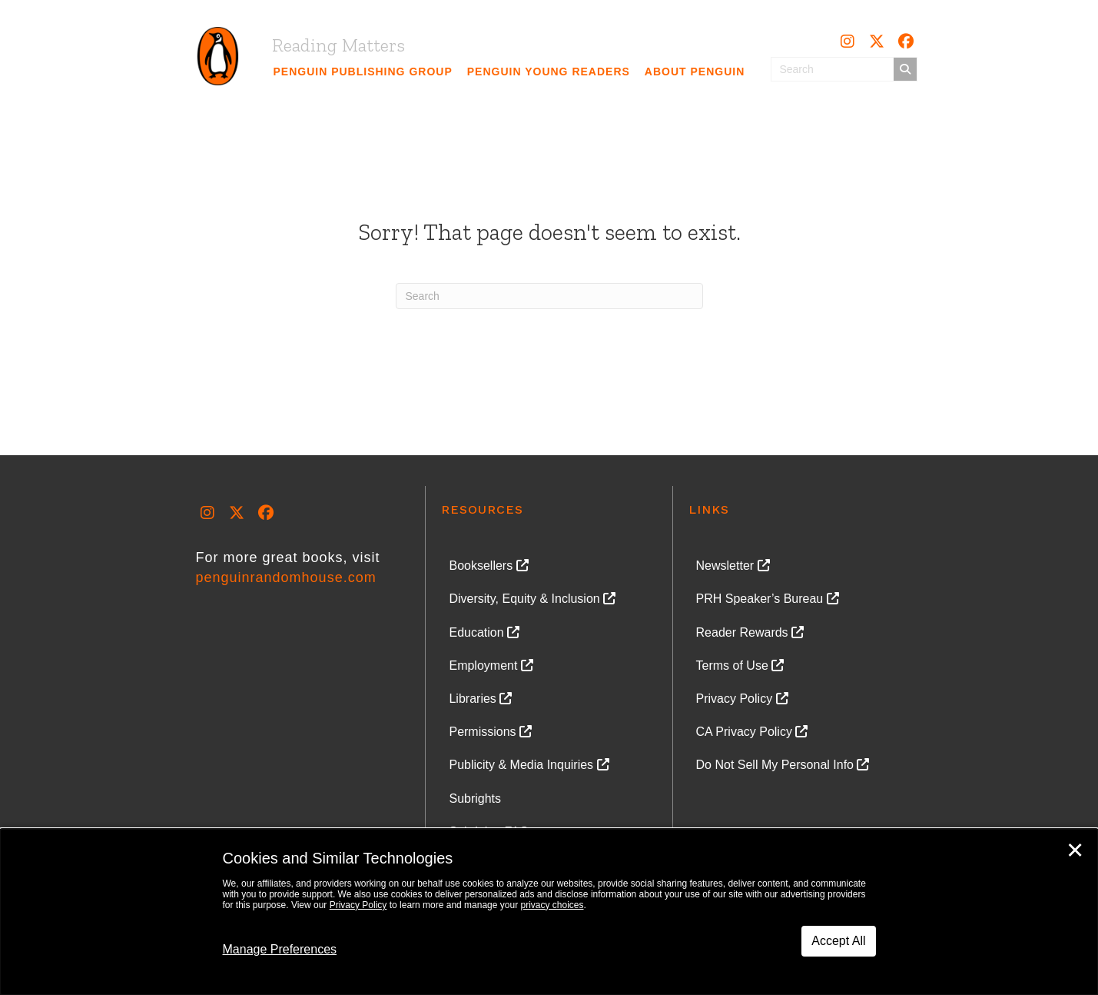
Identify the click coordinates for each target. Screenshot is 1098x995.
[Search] (549, 296)
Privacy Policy (358, 905)
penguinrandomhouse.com (286, 577)
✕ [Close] (1075, 850)
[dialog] (549, 912)
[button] (847, 41)
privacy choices (551, 905)
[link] (363, 72)
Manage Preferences (280, 949)
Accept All (838, 940)
